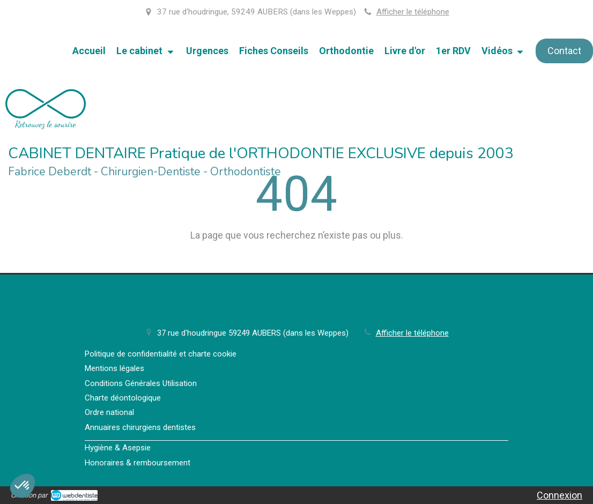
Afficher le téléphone (412, 12)
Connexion (559, 495)
